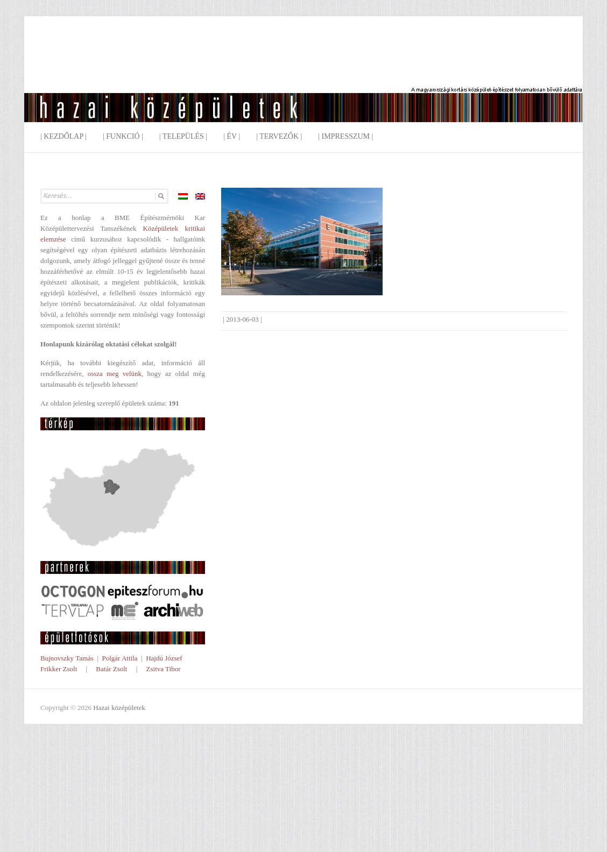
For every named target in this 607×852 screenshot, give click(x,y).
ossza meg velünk (115, 374)
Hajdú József (164, 658)
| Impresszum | (345, 136)
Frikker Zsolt (58, 669)
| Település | (183, 136)
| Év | (231, 136)
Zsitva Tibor (163, 669)
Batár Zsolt (111, 669)
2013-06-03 (242, 319)
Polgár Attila (119, 658)
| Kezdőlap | (63, 136)
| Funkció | (123, 136)
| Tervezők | (279, 136)
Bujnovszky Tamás (67, 658)
